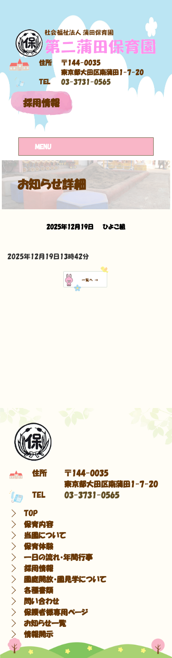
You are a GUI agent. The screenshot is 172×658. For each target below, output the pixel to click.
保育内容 (38, 524)
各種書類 (38, 590)
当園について (45, 535)
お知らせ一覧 (45, 623)
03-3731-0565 (86, 82)
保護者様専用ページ (56, 612)
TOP (31, 513)
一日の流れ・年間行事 (58, 557)
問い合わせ (41, 601)
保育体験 (38, 546)
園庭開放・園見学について (65, 579)
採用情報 (41, 103)
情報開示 (38, 634)
